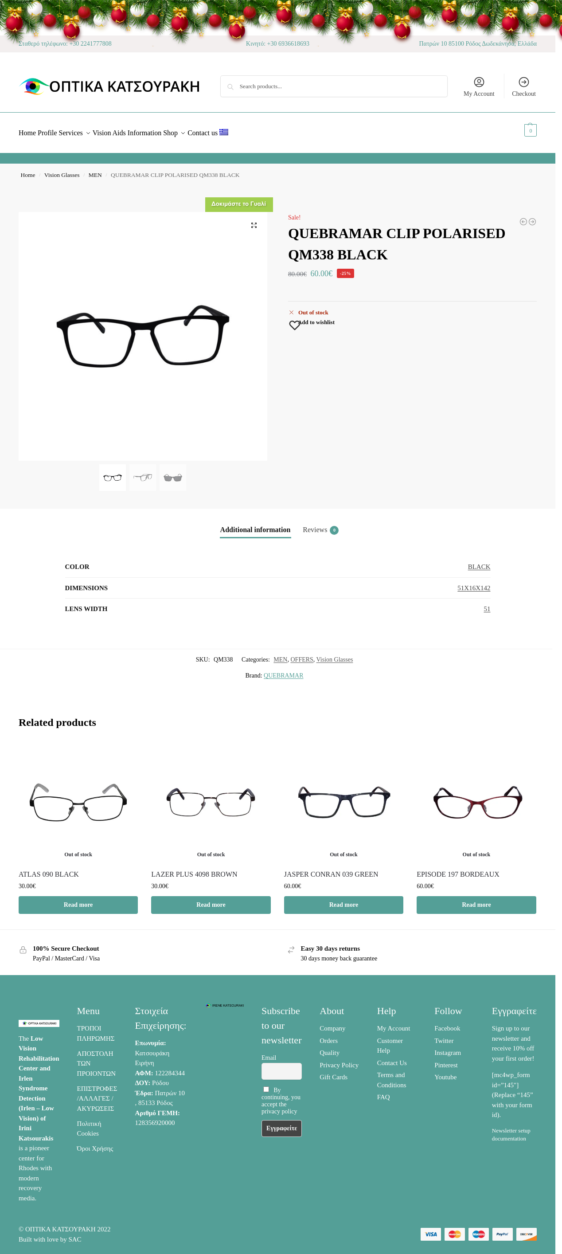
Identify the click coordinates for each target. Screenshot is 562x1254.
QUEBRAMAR (283, 670)
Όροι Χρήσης (95, 1143)
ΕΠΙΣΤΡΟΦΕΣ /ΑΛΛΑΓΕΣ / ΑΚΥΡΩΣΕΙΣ (97, 1093)
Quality (330, 1047)
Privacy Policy (339, 1060)
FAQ (383, 1092)
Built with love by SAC (50, 1234)
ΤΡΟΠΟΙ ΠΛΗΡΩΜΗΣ (96, 1028)
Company (332, 1023)
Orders (329, 1035)
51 (487, 603)
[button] (520, 130)
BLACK (479, 561)
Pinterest (446, 1060)
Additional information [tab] (255, 525)
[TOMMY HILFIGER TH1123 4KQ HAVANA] (532, 216)
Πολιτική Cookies (89, 1124)
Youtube (445, 1072)
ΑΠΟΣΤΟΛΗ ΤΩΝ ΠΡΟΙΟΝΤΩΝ (96, 1058)
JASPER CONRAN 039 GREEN (331, 869)
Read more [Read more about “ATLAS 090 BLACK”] (78, 900)
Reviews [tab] (321, 525)
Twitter (443, 1035)
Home (28, 170)
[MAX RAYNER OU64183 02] (523, 216)
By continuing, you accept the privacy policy (281, 1095)
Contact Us (392, 1058)
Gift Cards (333, 1072)
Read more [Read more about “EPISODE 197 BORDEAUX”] (476, 900)
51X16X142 (473, 583)
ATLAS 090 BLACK (49, 869)
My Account (479, 86)
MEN (95, 170)
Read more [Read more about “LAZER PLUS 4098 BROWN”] (210, 900)
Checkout (524, 86)
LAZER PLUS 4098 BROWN (194, 869)
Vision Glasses (62, 170)
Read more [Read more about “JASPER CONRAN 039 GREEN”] (343, 900)
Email (268, 1053)
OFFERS (301, 654)
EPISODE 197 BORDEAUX (458, 869)
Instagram (447, 1047)
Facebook (447, 1023)
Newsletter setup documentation (511, 1129)
